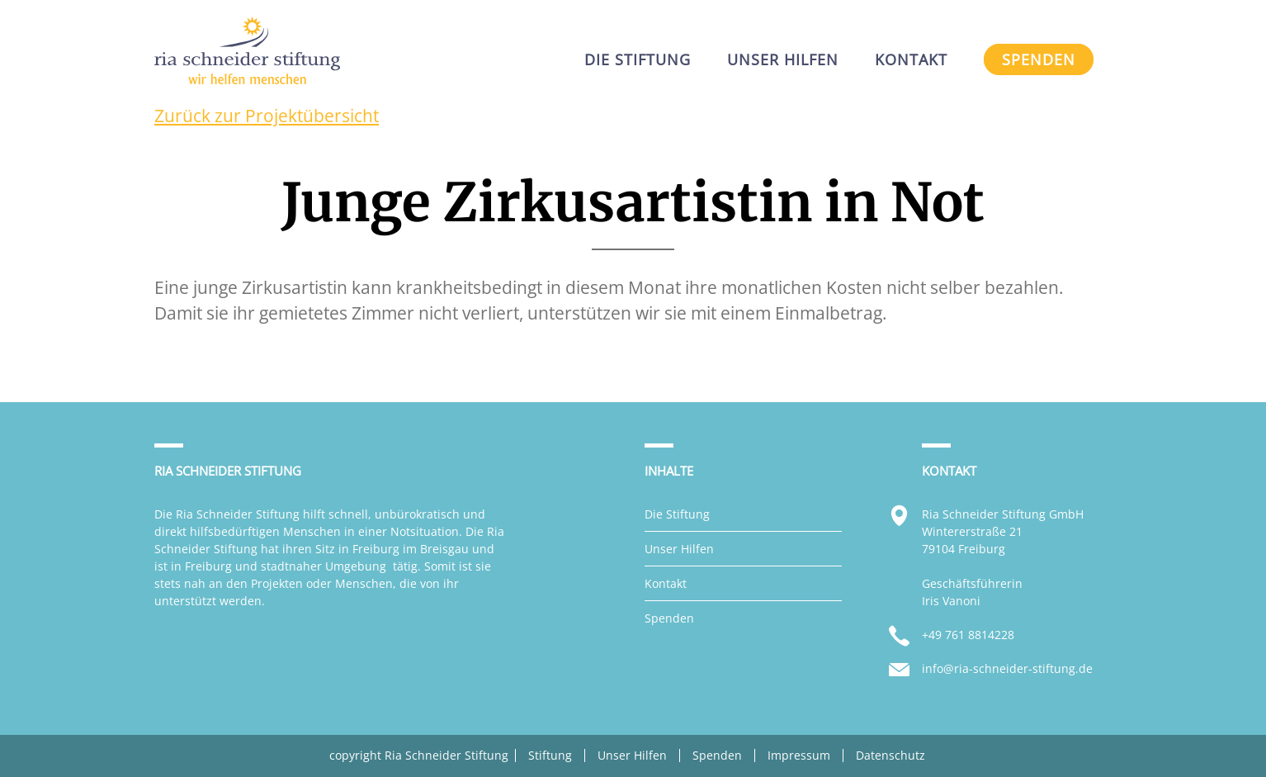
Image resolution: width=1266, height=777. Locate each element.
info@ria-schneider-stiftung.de (1007, 668)
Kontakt (666, 583)
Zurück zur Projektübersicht (266, 115)
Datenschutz (890, 755)
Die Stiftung (677, 514)
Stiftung (550, 755)
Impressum (799, 755)
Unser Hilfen (679, 549)
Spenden (669, 618)
